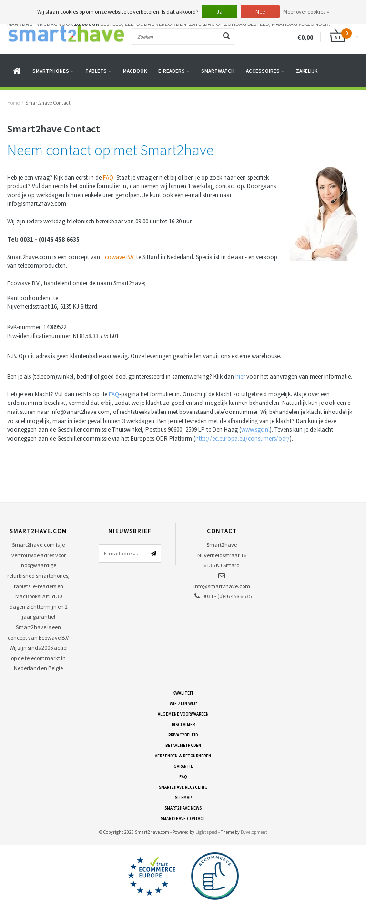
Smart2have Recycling (183, 787)
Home (13, 103)
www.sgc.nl (255, 429)
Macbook (135, 71)
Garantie (183, 766)
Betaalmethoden (183, 745)
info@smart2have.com (221, 586)
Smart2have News (183, 808)
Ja (219, 11)
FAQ (108, 177)
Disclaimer (183, 724)
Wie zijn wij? (183, 703)
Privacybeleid (183, 734)
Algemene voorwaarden (183, 713)
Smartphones (53, 71)
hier (240, 377)
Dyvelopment (254, 832)
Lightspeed (206, 832)
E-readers (174, 71)
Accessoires (265, 71)
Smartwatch (217, 71)
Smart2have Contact (48, 103)
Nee (260, 11)
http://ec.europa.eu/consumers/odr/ (242, 438)
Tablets (98, 71)
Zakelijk (306, 71)
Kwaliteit (183, 692)
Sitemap (183, 797)
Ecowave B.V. (118, 257)
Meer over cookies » (306, 11)
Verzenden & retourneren (183, 755)
